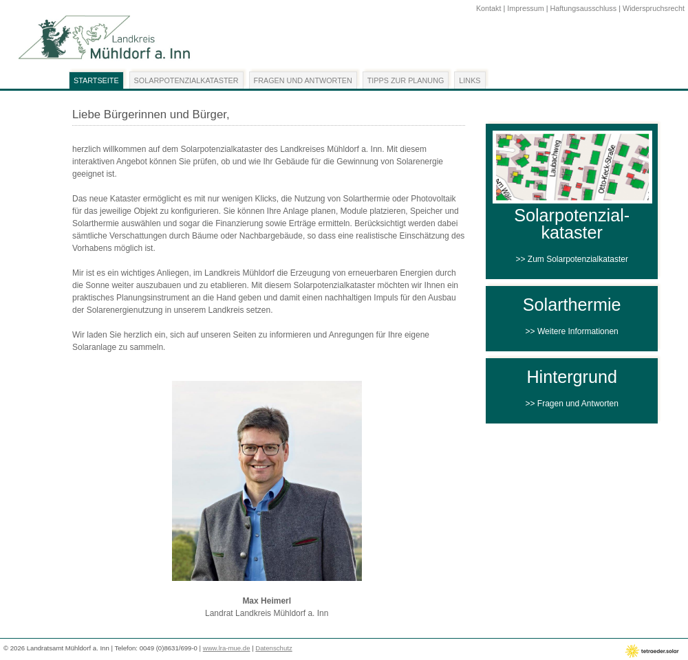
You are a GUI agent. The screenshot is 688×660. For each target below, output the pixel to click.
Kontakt (489, 8)
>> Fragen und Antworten (571, 403)
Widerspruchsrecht (654, 8)
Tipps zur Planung (405, 80)
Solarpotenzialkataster (186, 80)
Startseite (96, 80)
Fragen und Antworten (303, 80)
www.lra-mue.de (226, 648)
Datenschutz (273, 648)
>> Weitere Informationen (572, 331)
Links (469, 80)
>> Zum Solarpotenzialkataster (571, 259)
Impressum (525, 8)
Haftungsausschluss (583, 8)
